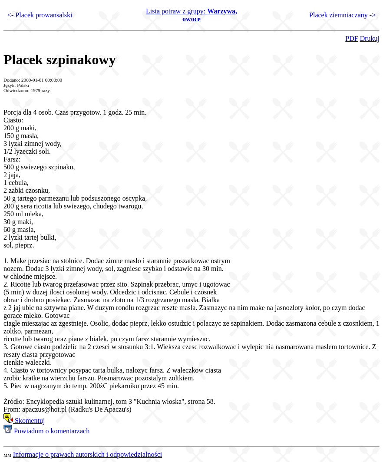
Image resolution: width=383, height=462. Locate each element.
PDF (351, 38)
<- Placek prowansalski (39, 15)
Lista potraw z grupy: (191, 15)
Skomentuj (24, 420)
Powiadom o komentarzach (46, 431)
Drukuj (370, 38)
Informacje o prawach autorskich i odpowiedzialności (87, 454)
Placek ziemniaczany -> (342, 15)
